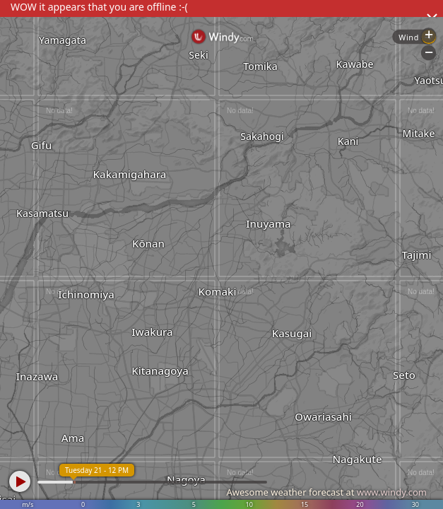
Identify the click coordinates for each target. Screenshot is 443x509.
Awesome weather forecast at (326, 492)
